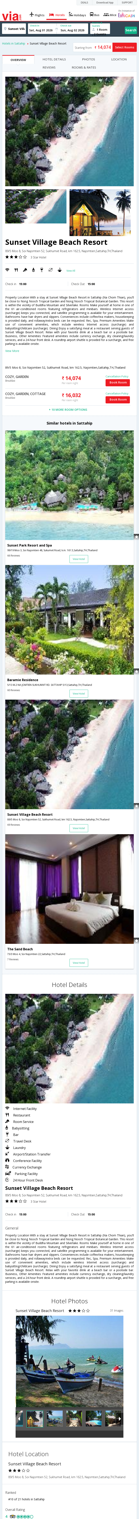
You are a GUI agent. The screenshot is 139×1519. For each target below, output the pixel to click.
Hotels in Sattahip (13, 43)
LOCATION (119, 59)
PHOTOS (88, 59)
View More (12, 351)
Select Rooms (124, 47)
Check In (34, 25)
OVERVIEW (18, 60)
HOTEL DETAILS (54, 59)
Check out (65, 25)
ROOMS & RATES (84, 67)
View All (70, 270)
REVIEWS (49, 67)
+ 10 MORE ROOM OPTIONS (68, 410)
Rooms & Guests (97, 24)
